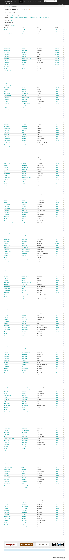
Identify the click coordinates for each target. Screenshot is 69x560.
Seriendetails (7, 25)
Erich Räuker (24, 337)
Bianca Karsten (24, 70)
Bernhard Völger (24, 136)
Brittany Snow (6, 83)
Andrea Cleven (24, 288)
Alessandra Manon (7, 354)
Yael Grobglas (6, 510)
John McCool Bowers (7, 261)
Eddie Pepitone (6, 124)
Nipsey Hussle (6, 385)
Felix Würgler (24, 220)
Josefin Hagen (24, 150)
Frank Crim (6, 296)
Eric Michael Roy (7, 233)
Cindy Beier (21, 17)
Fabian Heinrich (24, 165)
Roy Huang (6, 122)
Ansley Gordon (6, 81)
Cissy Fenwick (6, 157)
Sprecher (23, 27)
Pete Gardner (6, 35)
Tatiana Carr (6, 452)
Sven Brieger (24, 146)
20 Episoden (57, 54)
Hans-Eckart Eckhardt (25, 362)
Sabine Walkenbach (25, 370)
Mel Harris (6, 465)
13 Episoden (57, 183)
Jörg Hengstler (24, 124)
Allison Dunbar (6, 475)
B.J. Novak (6, 101)
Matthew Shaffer (7, 348)
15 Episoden (57, 60)
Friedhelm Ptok (24, 253)
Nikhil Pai (5, 224)
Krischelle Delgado (7, 405)
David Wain (6, 198)
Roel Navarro (6, 136)
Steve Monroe (6, 54)
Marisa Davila (6, 150)
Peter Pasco (6, 278)
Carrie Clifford (6, 161)
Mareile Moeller (24, 99)
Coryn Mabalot (6, 276)
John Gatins (6, 284)
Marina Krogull (24, 300)
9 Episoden (57, 120)
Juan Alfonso (6, 454)
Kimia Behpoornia (7, 93)
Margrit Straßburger (25, 167)
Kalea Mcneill (6, 247)
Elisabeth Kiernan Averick (8, 222)
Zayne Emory (6, 132)
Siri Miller (5, 183)
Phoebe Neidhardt (7, 290)
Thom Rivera (6, 473)
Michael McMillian (7, 48)
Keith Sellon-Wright (7, 146)
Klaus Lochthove (24, 432)
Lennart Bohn (47, 17)
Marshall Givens (7, 327)
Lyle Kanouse (6, 103)
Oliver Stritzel (24, 140)
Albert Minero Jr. (7, 68)
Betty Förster (24, 95)
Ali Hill (5, 401)
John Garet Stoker (7, 286)
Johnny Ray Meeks (7, 311)
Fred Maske (6, 520)
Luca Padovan (6, 514)
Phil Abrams (6, 315)
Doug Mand (6, 181)
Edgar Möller (31, 17)
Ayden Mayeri (6, 148)
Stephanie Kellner (41, 17)
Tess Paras (6, 280)
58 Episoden (57, 31)
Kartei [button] (21, 1)
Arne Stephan (24, 31)
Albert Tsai (6, 537)
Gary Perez (6, 364)
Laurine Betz (24, 120)
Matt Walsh (6, 226)
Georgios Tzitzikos (25, 526)
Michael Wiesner (24, 46)
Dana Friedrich (24, 87)
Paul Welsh (6, 508)
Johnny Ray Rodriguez (8, 85)
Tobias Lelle (23, 360)
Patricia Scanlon (7, 212)
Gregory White (6, 72)
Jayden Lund (6, 461)
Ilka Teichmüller (24, 210)
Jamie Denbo (6, 409)
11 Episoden (57, 372)
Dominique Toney (7, 426)
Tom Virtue (6, 430)
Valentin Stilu (24, 56)
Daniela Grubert (24, 128)
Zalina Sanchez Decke (25, 97)
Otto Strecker (24, 181)
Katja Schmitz (24, 175)
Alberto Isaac (6, 292)
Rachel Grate (6, 99)
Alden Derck (6, 407)
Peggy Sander (24, 62)
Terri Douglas (6, 399)
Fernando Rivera (7, 526)
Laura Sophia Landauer (25, 93)
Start (5, 6)
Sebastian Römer (24, 233)
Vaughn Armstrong (7, 463)
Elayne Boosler (6, 206)
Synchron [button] (16, 1)
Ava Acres (6, 424)
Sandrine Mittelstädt (25, 157)
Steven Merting (24, 50)
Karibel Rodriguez (7, 288)
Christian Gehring (7, 239)
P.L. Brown (6, 362)
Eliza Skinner (6, 481)
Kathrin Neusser (24, 52)
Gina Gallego (6, 372)
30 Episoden (57, 46)
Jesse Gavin (6, 257)
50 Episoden (57, 35)
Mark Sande (6, 253)
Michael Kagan (6, 360)
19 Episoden (57, 52)
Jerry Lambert (6, 415)
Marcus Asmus (24, 224)
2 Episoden (57, 70)
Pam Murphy (6, 175)
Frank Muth (23, 292)
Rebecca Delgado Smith (8, 159)
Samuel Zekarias (24, 245)
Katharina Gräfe (25, 17)
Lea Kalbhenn (24, 185)
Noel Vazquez (6, 387)
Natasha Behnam (7, 173)
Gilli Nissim (6, 335)
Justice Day (6, 313)
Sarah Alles (23, 452)
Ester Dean (6, 169)
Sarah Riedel (35, 17)
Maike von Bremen (25, 522)
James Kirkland (6, 413)
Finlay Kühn (23, 64)
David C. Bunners (24, 508)
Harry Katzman (6, 235)
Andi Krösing (24, 66)
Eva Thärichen (24, 91)
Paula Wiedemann (25, 333)
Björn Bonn (23, 274)
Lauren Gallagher (7, 128)
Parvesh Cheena (7, 483)
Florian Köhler (16, 17)
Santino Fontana (7, 50)
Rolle (38, 27)
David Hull (6, 44)
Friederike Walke (24, 83)
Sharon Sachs (6, 214)
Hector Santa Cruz (7, 105)
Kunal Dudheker (7, 245)
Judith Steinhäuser (25, 144)
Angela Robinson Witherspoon (9, 438)
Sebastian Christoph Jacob (26, 58)
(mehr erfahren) (11, 20)
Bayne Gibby (6, 171)
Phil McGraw (6, 196)
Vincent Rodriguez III (7, 31)
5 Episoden (57, 66)
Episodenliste (13, 25)
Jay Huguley (6, 524)
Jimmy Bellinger (7, 403)
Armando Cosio (6, 216)
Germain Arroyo (6, 528)
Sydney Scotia (6, 321)
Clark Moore (6, 64)
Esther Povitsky (6, 52)
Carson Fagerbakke (7, 95)
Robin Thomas (6, 337)
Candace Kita (6, 444)
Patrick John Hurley (7, 220)
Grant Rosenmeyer (7, 272)
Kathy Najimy (6, 302)
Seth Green (6, 397)
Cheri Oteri (6, 167)
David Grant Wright (7, 378)
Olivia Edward (6, 333)
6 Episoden (57, 99)
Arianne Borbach (24, 475)
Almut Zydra (24, 331)
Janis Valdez (6, 352)
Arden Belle (6, 323)
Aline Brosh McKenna (7, 218)
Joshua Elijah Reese (7, 516)
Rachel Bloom (6, 29)
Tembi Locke (6, 89)
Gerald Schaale (24, 198)
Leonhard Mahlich (24, 385)
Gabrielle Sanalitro (7, 471)
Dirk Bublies (24, 448)
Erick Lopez (6, 46)
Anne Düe (23, 280)
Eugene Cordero (7, 66)
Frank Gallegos (6, 350)
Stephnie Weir (6, 300)
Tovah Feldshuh (7, 376)
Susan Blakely (6, 241)
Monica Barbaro (7, 126)
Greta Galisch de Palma (26, 148)
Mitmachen (30, 1)
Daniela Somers (7, 97)
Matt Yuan (6, 179)
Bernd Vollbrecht (24, 35)
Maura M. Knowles (7, 477)
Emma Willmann (7, 120)
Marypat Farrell (6, 442)
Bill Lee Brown (6, 434)
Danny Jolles (6, 56)
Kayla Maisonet (6, 522)
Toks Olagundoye (7, 294)
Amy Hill (5, 331)
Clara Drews (24, 424)
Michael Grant (6, 530)
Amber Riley (6, 506)
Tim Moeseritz (24, 54)
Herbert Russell (6, 512)
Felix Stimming (24, 500)
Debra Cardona (6, 210)
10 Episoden (57, 64)
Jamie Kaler (6, 368)
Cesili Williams (6, 319)
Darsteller (6, 27)
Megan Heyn (6, 91)
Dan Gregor (6, 165)
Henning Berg (24, 528)
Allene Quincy (6, 317)
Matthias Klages (24, 72)
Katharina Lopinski (25, 376)
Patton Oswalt (6, 263)
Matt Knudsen (6, 366)
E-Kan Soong (6, 187)
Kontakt (34, 1)
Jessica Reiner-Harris (7, 411)
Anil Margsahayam (7, 204)
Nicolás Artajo (24, 530)
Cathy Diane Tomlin (7, 251)
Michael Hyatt (6, 62)
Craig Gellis (6, 446)
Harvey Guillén (6, 109)
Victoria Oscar (6, 249)
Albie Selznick (6, 479)
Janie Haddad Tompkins (8, 491)
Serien (8, 6)
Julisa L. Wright (6, 374)
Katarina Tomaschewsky (26, 249)
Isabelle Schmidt (24, 81)
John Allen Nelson (7, 469)
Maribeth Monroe (7, 87)
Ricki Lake (6, 504)
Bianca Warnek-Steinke (25, 294)
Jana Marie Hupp (7, 339)
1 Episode (56, 68)
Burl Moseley (6, 58)
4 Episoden (57, 247)
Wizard (25, 1)
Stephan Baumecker (25, 450)
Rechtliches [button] (40, 1)
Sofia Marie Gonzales (7, 70)
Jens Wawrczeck (24, 263)
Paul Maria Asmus (25, 313)
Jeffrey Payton (6, 282)
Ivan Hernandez (7, 428)
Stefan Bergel (24, 261)
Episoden (56, 27)
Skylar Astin (6, 243)
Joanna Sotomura (7, 539)
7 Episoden (57, 500)
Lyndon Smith (6, 358)
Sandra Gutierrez (7, 298)
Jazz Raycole (6, 489)
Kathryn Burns (6, 259)
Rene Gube (6, 60)
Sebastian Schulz (24, 85)
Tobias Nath (23, 483)
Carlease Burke (6, 370)
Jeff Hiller (5, 436)
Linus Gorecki (24, 537)
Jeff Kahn (5, 393)
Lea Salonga (6, 487)
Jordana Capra (6, 440)
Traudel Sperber (24, 241)
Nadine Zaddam (24, 29)
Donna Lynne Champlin (8, 33)
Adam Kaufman (6, 448)
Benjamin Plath (24, 101)
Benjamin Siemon (7, 134)
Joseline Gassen (24, 471)
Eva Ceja (5, 485)
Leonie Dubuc (24, 491)
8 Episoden (57, 132)
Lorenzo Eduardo (7, 518)
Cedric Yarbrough (7, 140)
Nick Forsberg (24, 44)
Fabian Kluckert (24, 48)
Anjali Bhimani (6, 74)
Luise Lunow (24, 206)
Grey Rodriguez (6, 255)
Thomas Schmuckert (25, 109)
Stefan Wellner (10, 17)
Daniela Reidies (24, 510)
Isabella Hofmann (7, 325)
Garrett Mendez (6, 356)
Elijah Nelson (6, 130)
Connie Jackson (7, 138)
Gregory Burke (6, 391)
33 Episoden (57, 44)
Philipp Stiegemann (25, 502)
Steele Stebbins (6, 500)
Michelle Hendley (7, 177)
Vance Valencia (6, 432)
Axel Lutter (23, 467)
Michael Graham (7, 237)
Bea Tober (23, 372)
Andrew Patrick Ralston (8, 467)
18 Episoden (57, 58)
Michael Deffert (24, 284)
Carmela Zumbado (7, 185)
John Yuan (6, 111)
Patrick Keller (24, 243)
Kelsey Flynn (6, 309)
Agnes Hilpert (24, 138)
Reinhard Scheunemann (26, 103)
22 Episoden (57, 48)
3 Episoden (57, 83)
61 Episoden (57, 29)
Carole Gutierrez (7, 329)
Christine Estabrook (7, 395)
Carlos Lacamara (7, 450)
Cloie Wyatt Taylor (7, 208)
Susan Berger (6, 144)
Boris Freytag (24, 469)
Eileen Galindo (6, 389)
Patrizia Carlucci (24, 358)
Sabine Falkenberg (25, 33)
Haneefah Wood (7, 142)
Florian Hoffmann (24, 60)
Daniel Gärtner (24, 391)
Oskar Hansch (24, 514)
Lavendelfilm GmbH (13, 15)
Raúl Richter (24, 134)
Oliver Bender (24, 257)
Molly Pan (5, 107)
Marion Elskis (24, 89)
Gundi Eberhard (24, 481)
